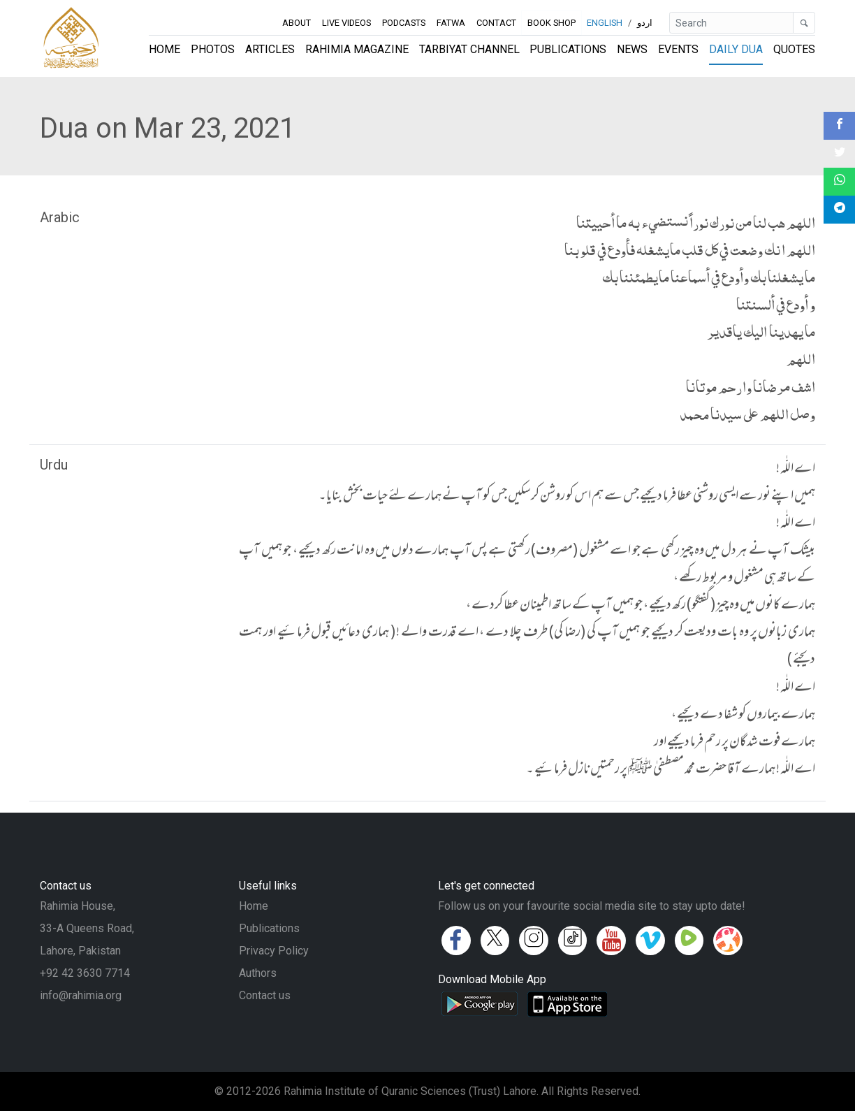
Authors (258, 973)
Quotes (794, 49)
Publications (567, 49)
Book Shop (552, 22)
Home (164, 49)
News (632, 49)
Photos (213, 49)
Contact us (265, 995)
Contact (496, 22)
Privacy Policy (274, 950)
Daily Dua (736, 49)
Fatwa (451, 22)
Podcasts (403, 22)
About (296, 22)
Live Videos (346, 22)
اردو (644, 22)
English (604, 22)
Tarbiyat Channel (469, 49)
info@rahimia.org (81, 995)
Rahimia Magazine (357, 49)
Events (678, 49)
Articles (270, 49)
